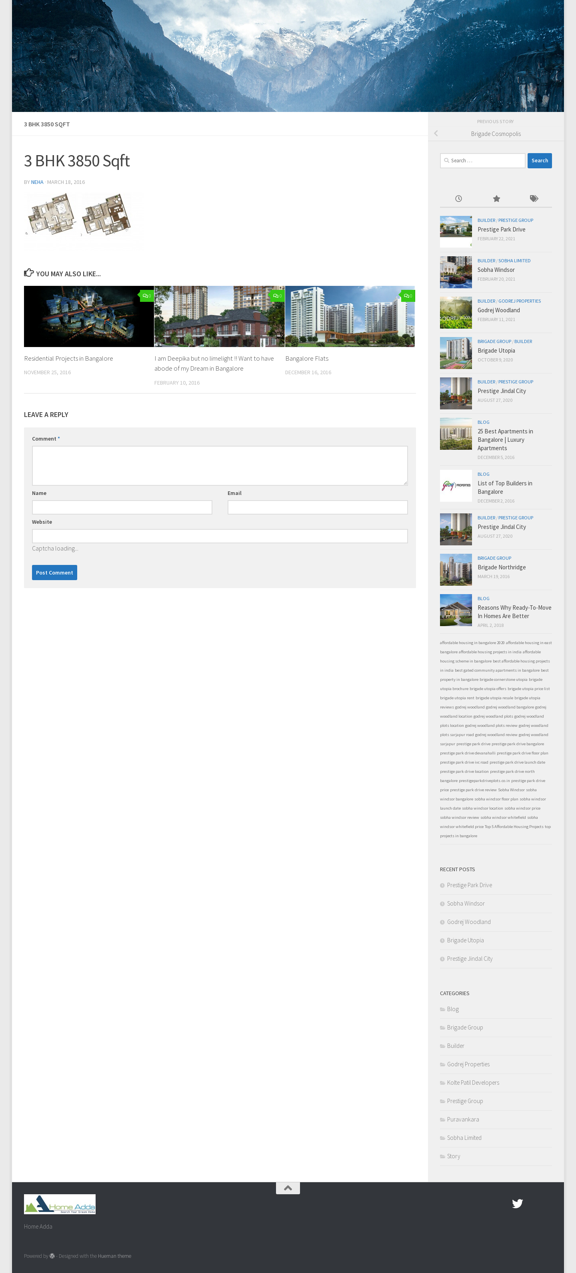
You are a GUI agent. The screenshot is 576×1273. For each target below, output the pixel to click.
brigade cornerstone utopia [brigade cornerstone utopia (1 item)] (504, 679)
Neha (37, 182)
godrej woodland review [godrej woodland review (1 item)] (496, 734)
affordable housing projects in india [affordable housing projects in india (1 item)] (490, 651)
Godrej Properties (519, 301)
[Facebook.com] (503, 1203)
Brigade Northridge (502, 567)
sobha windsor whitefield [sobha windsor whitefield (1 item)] (503, 817)
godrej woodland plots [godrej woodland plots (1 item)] (493, 716)
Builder (486, 220)
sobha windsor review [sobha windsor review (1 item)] (459, 817)
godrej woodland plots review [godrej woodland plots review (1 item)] (491, 725)
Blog (484, 422)
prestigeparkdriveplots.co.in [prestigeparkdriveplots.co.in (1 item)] (484, 780)
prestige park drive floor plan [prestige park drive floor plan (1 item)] (522, 753)
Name (39, 493)
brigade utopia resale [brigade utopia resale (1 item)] (494, 697)
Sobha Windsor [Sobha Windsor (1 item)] (511, 789)
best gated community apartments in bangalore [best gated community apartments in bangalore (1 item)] (497, 670)
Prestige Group (515, 220)
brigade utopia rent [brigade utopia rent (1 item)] (457, 697)
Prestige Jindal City (502, 391)
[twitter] (517, 1203)
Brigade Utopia (496, 350)
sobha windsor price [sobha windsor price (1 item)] (522, 808)
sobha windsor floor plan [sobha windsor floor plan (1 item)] (496, 799)
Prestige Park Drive (502, 229)
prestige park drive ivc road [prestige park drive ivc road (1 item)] (464, 762)
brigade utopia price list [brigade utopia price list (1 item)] (529, 688)
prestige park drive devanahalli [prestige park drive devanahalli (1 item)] (468, 753)
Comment (46, 438)
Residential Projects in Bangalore (69, 358)
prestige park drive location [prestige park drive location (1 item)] (464, 771)
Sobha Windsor (496, 269)
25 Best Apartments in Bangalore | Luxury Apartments (505, 439)
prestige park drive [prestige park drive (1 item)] (473, 743)
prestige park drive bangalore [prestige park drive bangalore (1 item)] (518, 743)
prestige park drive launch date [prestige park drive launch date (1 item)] (517, 762)
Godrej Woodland (499, 310)
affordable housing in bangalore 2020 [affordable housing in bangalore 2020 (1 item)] (472, 642)
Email (235, 493)
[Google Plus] (532, 1203)
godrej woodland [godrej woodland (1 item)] (470, 707)
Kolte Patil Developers (473, 1082)
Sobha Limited (514, 260)
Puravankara (463, 1119)
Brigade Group (494, 341)
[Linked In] (546, 1203)
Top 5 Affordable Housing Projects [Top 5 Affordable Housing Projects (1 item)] (514, 826)
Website (42, 521)
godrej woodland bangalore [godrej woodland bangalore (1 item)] (510, 707)
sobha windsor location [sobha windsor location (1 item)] (482, 808)
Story (453, 1156)
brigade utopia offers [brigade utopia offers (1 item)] (488, 688)
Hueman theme (114, 1256)
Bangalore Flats (306, 358)
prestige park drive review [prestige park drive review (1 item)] (473, 789)
